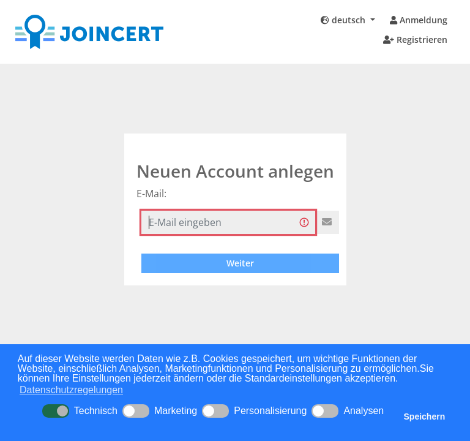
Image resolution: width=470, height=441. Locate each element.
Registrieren (415, 39)
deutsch (344, 20)
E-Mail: (151, 193)
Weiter (240, 263)
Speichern (425, 416)
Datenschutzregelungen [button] (71, 390)
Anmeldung (418, 20)
